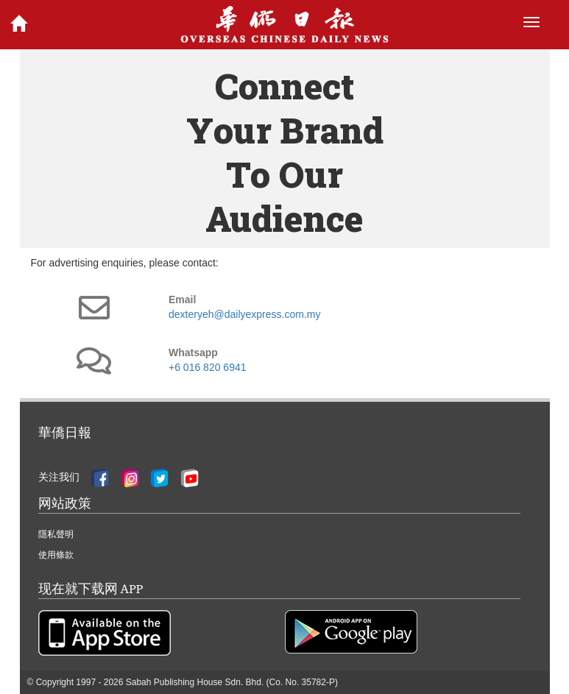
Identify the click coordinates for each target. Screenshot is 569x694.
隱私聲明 (56, 534)
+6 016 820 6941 (208, 367)
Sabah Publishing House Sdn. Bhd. (195, 682)
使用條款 (56, 555)
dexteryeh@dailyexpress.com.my (244, 314)
